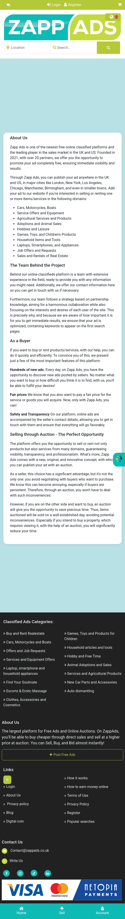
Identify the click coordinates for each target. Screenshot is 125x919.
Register (72, 5)
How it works (76, 778)
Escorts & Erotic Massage (26, 691)
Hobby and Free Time (84, 656)
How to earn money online (86, 787)
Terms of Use (76, 795)
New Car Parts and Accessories (92, 682)
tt (7, 780)
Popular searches (79, 821)
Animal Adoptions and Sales (89, 665)
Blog (8, 813)
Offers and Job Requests (25, 651)
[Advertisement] (66, 99)
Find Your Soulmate (21, 682)
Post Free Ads (62, 755)
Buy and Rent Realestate (25, 633)
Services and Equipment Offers (30, 659)
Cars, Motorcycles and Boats (28, 642)
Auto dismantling (80, 691)
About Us (12, 795)
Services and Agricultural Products (94, 673)
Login (53, 5)
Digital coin (13, 821)
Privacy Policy (76, 804)
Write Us (12, 861)
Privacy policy (16, 804)
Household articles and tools (89, 647)
